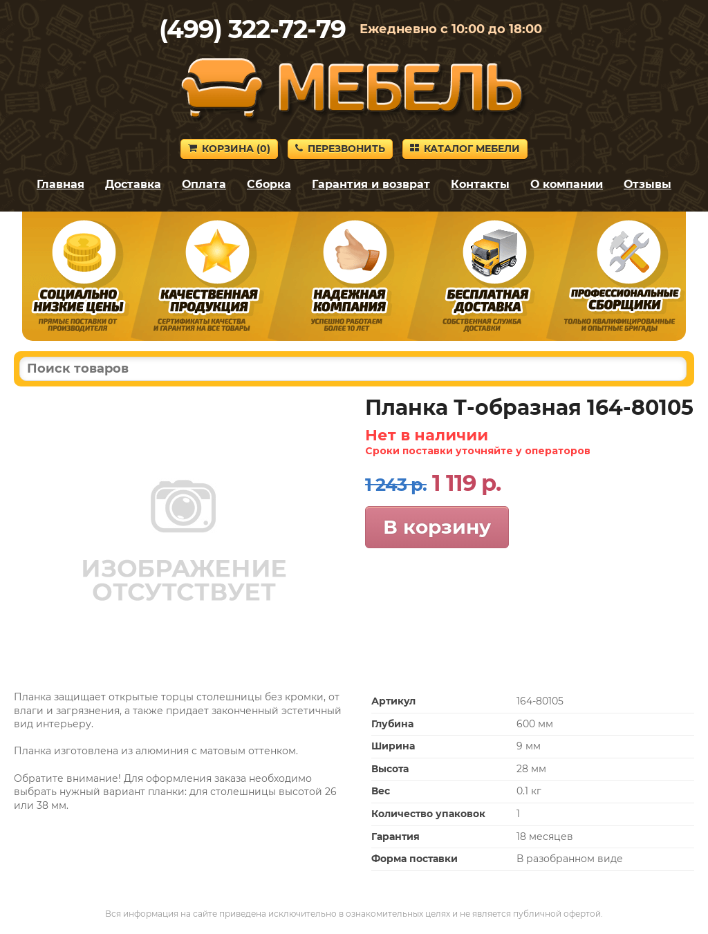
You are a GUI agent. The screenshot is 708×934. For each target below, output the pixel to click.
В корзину (437, 527)
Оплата (204, 184)
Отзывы (647, 184)
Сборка (269, 184)
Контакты (480, 184)
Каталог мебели (465, 148)
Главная (60, 184)
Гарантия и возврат (371, 184)
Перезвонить (340, 148)
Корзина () (229, 148)
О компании (566, 184)
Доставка (133, 184)
